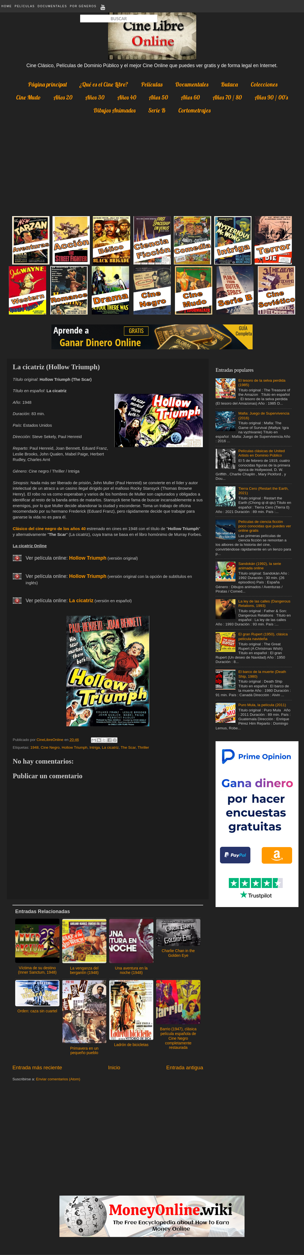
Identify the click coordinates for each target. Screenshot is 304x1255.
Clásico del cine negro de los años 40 (49, 528)
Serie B (157, 110)
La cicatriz (110, 747)
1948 (34, 747)
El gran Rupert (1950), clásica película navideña (263, 636)
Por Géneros (83, 6)
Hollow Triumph (74, 747)
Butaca (229, 84)
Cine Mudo (28, 97)
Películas (25, 6)
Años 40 (126, 97)
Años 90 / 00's (271, 97)
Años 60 (190, 97)
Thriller (143, 747)
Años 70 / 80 (227, 97)
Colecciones (264, 84)
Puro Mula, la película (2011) (262, 705)
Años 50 (158, 97)
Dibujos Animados (114, 110)
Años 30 (94, 97)
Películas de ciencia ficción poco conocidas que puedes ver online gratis (264, 526)
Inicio (114, 1067)
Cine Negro (50, 747)
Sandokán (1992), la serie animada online (259, 566)
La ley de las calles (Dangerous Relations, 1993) (264, 603)
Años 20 (62, 97)
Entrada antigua (184, 1067)
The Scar (128, 747)
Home (6, 6)
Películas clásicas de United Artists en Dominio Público (261, 453)
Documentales (52, 6)
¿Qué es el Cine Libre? (103, 84)
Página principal (47, 84)
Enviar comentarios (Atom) (58, 1079)
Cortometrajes (194, 110)
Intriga (95, 747)
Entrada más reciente (37, 1067)
